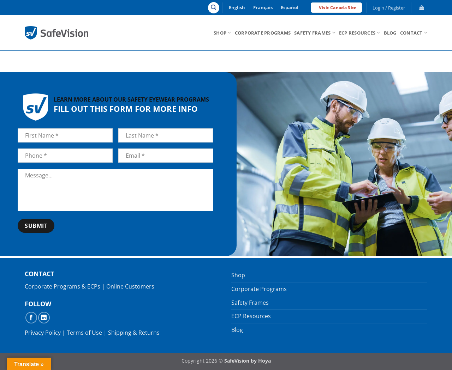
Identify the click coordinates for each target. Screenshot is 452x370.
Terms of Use (84, 332)
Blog (390, 33)
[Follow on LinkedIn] (44, 317)
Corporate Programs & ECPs (62, 286)
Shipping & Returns (134, 332)
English (237, 7)
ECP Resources (359, 32)
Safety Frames (314, 32)
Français (263, 7)
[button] (389, 7)
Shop (222, 32)
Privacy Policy (43, 332)
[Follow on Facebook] (31, 317)
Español (289, 7)
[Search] (213, 7)
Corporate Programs (263, 33)
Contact (413, 32)
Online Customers (130, 286)
